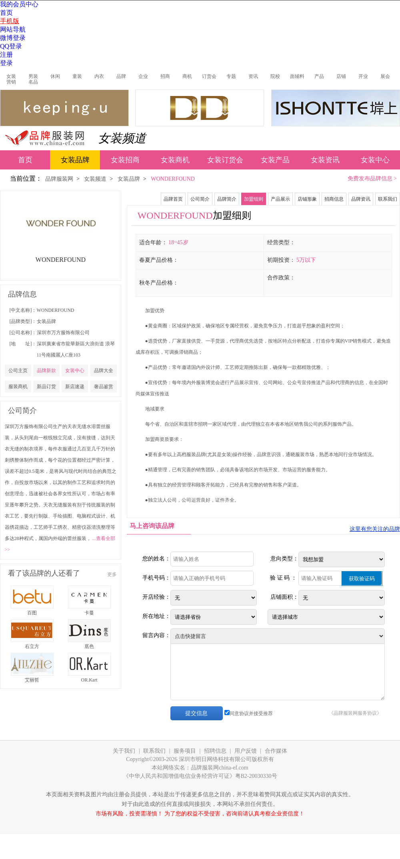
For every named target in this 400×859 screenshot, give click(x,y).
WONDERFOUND (55, 310)
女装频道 (122, 138)
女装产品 (275, 160)
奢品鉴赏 (103, 386)
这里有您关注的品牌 (375, 529)
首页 (6, 12)
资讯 (253, 76)
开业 (363, 76)
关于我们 (124, 751)
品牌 (121, 76)
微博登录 (13, 37)
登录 (6, 63)
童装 (77, 76)
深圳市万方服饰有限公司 (63, 332)
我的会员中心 (19, 4)
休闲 (55, 76)
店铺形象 (307, 199)
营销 (11, 82)
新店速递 (74, 386)
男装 (33, 76)
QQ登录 (11, 46)
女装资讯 (325, 160)
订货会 (209, 76)
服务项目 (185, 751)
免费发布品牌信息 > (372, 178)
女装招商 (125, 160)
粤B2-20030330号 (256, 776)
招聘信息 (215, 751)
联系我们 (387, 199)
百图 (32, 613)
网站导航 (13, 29)
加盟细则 (253, 199)
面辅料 (297, 76)
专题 (231, 76)
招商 (165, 76)
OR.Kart (89, 680)
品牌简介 (226, 199)
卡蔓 (89, 613)
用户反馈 (245, 751)
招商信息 (334, 199)
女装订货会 (225, 160)
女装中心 (375, 160)
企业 (143, 76)
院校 (275, 76)
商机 (187, 76)
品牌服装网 (59, 179)
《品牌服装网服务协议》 (355, 713)
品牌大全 (103, 370)
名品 (33, 82)
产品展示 (280, 199)
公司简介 (200, 199)
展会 (385, 76)
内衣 (99, 76)
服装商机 (18, 386)
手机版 (9, 21)
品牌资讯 (360, 199)
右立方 (32, 646)
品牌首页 (173, 199)
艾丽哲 (32, 680)
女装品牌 (75, 160)
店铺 (341, 76)
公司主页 (18, 370)
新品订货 (46, 386)
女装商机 (175, 160)
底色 (89, 646)
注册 (6, 54)
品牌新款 (46, 370)
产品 (319, 76)
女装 (11, 76)
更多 (112, 574)
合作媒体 (276, 751)
